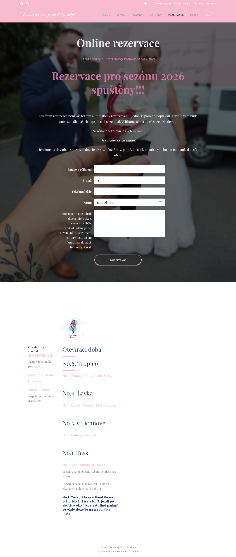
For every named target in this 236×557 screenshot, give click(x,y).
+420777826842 (207, 3)
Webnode (122, 551)
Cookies (135, 551)
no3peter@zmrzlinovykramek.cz (173, 3)
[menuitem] (97, 15)
